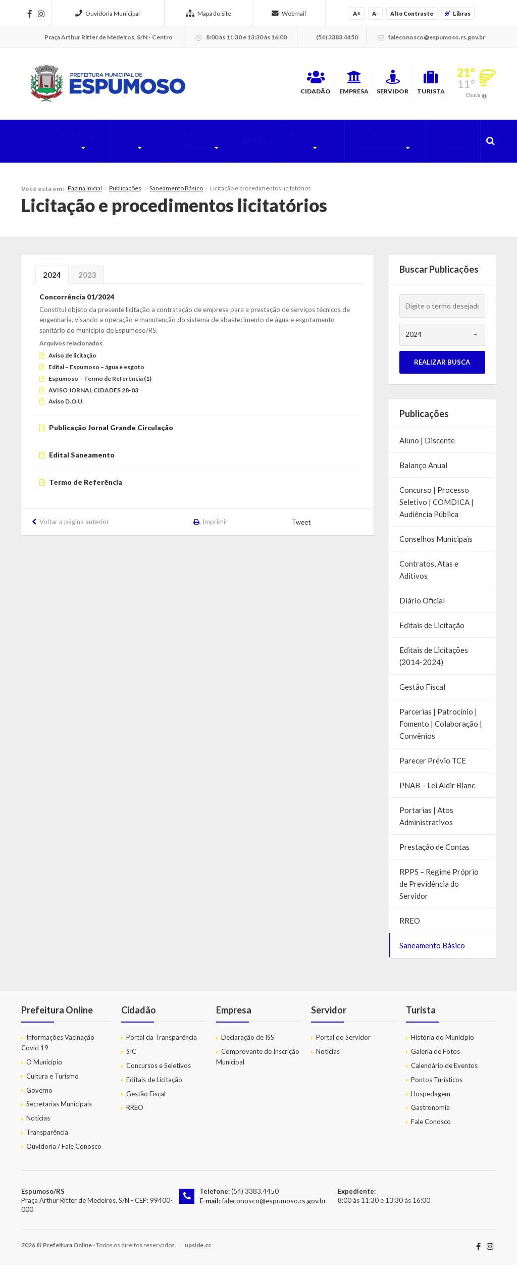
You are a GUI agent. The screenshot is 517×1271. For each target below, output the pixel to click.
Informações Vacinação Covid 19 (57, 1048)
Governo (102, 146)
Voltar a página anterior (74, 527)
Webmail (289, 13)
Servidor (359, 85)
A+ (356, 13)
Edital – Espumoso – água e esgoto (96, 373)
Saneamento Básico (176, 194)
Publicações (288, 146)
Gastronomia (430, 1113)
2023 (87, 280)
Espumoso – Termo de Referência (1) (99, 384)
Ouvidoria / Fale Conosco (63, 1152)
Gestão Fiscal (422, 692)
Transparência (47, 1138)
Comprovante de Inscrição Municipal (257, 1062)
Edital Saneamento (82, 460)
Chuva (473, 98)
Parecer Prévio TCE (432, 766)
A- (375, 13)
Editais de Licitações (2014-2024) (433, 662)
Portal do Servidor (343, 1043)
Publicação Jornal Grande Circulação (111, 433)
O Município (44, 146)
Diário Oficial (450, 146)
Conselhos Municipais (436, 544)
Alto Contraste (411, 13)
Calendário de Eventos (444, 1071)
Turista (418, 85)
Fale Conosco (431, 1128)
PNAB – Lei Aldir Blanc (437, 791)
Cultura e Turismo (171, 146)
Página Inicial (85, 194)
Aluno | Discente (427, 446)
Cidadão (239, 85)
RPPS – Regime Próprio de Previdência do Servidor (439, 889)
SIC (131, 1057)
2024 (52, 280)
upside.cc (198, 1251)
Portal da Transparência (161, 1043)
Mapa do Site (208, 13)
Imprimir (215, 527)
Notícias (238, 146)
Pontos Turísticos (436, 1085)
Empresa (298, 85)
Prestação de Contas (434, 852)
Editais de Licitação (431, 631)
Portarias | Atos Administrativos (426, 822)
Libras (458, 13)
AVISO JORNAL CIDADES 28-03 (93, 395)
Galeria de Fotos (435, 1057)
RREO (409, 926)
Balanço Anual (423, 471)
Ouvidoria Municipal (107, 13)
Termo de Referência (85, 487)
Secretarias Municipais (59, 1110)
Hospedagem (430, 1099)
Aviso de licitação (72, 361)
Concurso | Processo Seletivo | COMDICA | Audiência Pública (436, 508)
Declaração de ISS (247, 1043)
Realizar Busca (442, 368)
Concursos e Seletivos (158, 1071)
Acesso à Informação (368, 146)
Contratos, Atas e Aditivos (428, 575)
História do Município (442, 1043)
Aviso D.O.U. (66, 407)
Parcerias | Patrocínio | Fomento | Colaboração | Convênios (440, 729)
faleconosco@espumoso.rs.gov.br (271, 1206)
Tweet (301, 528)
